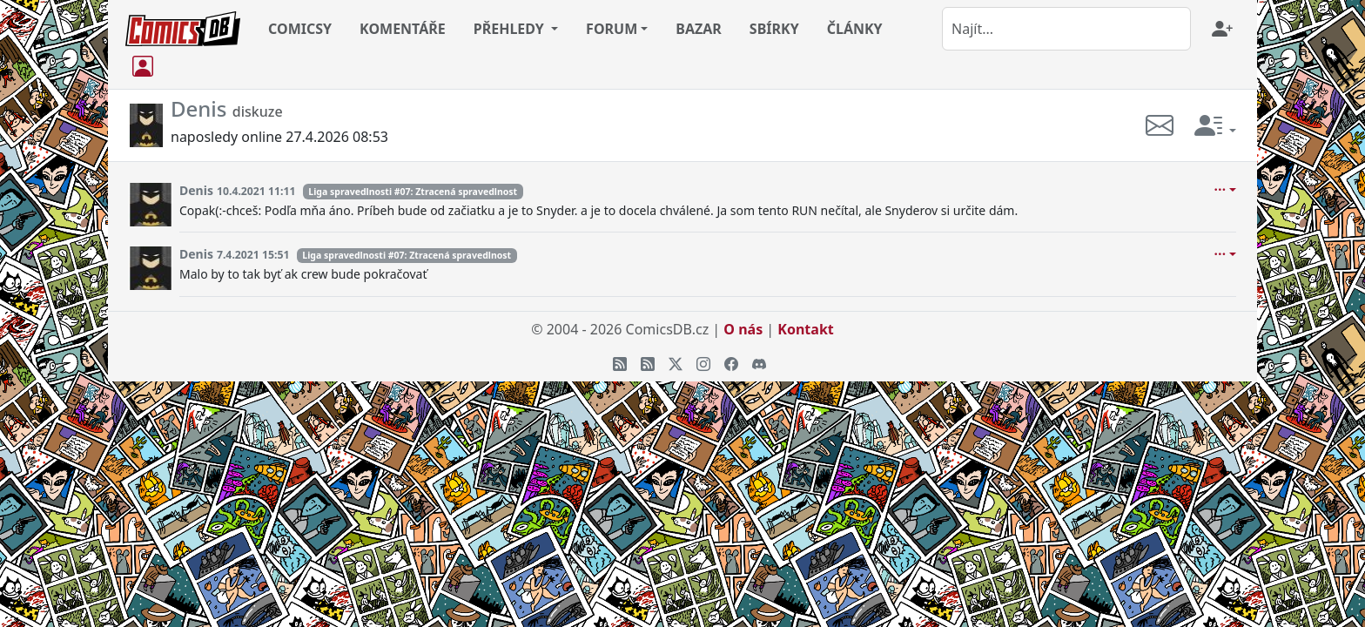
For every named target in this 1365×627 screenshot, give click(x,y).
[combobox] (1066, 29)
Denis (196, 190)
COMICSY (300, 28)
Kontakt (805, 329)
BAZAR (699, 28)
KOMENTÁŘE (403, 28)
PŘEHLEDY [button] (511, 28)
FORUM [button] (611, 28)
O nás (743, 329)
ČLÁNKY (855, 28)
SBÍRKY (774, 28)
